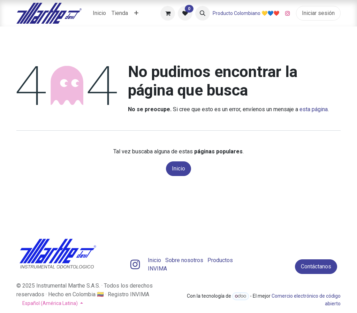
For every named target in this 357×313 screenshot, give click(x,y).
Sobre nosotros (184, 260)
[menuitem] (99, 13)
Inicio (178, 168)
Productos (220, 260)
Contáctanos (316, 266)
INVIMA (157, 268)
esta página (313, 109)
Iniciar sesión (318, 13)
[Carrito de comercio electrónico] (167, 13)
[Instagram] (287, 13)
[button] (202, 13)
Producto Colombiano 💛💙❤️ (246, 13)
